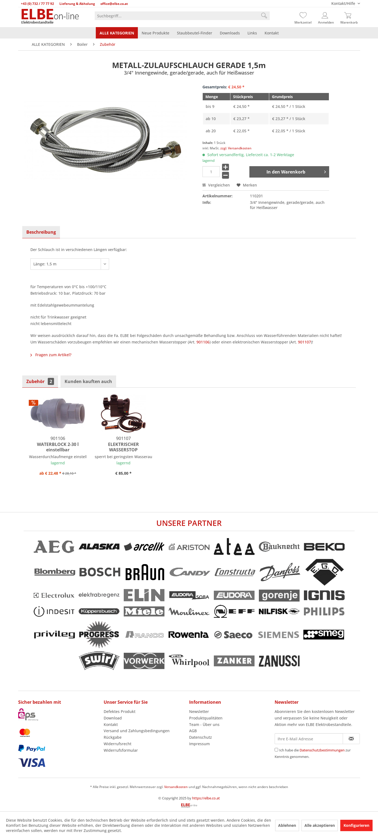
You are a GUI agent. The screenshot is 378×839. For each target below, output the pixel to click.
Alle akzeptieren (319, 825)
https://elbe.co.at (206, 798)
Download (113, 718)
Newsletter (199, 711)
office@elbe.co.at (114, 3)
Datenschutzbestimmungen (322, 750)
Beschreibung (41, 232)
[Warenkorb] (349, 15)
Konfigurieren (356, 825)
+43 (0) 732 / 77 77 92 (37, 3)
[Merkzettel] (303, 15)
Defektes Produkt (119, 711)
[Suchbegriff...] (182, 15)
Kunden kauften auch (88, 381)
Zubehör (40, 381)
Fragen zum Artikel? (50, 354)
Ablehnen (287, 825)
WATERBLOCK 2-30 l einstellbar (58, 447)
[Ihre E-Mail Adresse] (309, 738)
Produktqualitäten (206, 718)
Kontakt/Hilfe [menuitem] (343, 3)
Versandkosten (176, 787)
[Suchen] (264, 15)
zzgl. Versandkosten (236, 148)
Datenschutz (200, 737)
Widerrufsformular (121, 750)
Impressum (199, 743)
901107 (304, 342)
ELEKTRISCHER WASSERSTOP (123, 447)
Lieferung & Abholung (77, 3)
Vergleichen (216, 185)
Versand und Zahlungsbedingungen (137, 730)
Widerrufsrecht (117, 743)
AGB (193, 730)
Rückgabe (113, 737)
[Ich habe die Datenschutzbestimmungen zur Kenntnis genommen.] (276, 749)
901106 (202, 342)
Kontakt (111, 724)
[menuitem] (182, 15)
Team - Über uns (204, 724)
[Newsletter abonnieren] (351, 738)
